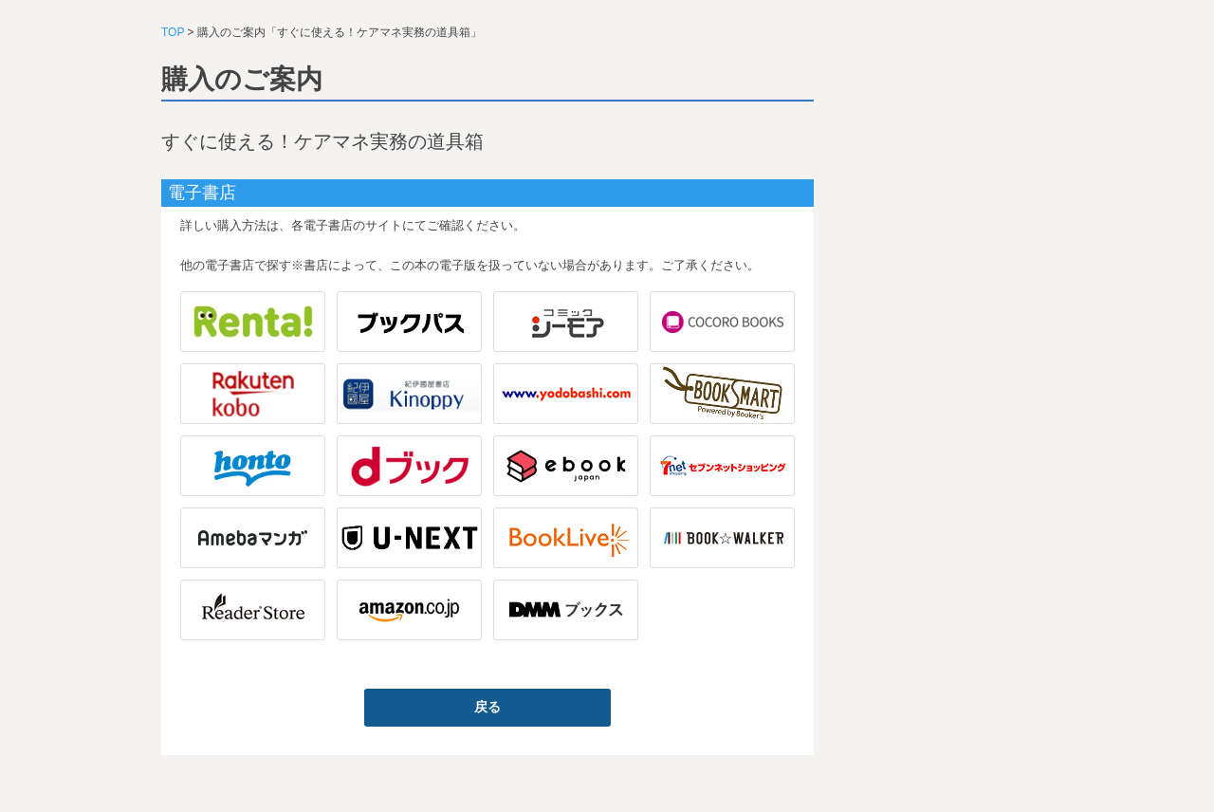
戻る (487, 706)
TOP (172, 32)
